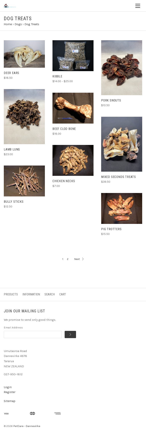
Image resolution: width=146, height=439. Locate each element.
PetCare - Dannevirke (26, 426)
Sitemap (9, 401)
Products (11, 294)
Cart (62, 294)
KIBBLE (57, 76)
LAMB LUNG (12, 149)
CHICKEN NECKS (63, 181)
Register (9, 392)
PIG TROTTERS (111, 229)
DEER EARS (11, 73)
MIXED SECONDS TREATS (118, 177)
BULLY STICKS (14, 201)
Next (79, 259)
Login (8, 387)
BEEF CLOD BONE (64, 129)
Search (49, 294)
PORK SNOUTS (111, 100)
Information (31, 294)
